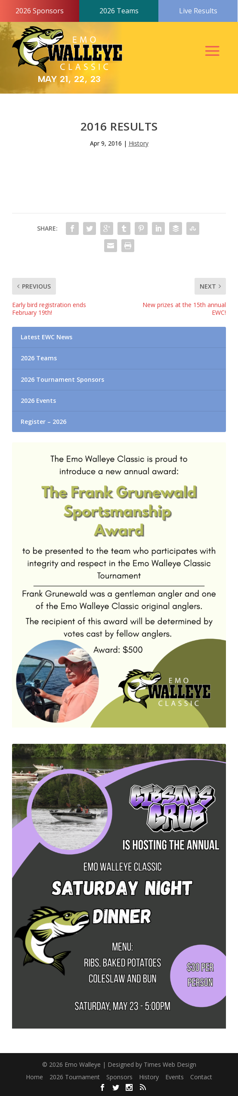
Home (34, 1077)
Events (174, 1077)
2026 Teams (119, 10)
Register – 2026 (43, 421)
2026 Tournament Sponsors (62, 379)
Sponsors (119, 1077)
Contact (201, 1077)
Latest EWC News (46, 337)
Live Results (198, 10)
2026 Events (38, 400)
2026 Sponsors (39, 10)
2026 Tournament (74, 1077)
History (138, 143)
